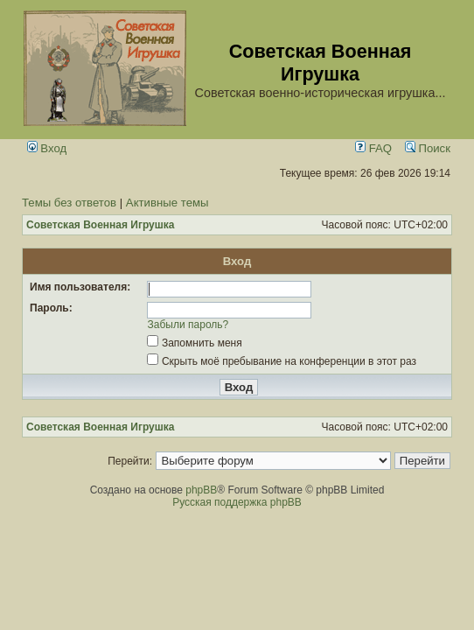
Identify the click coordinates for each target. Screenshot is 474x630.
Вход (47, 148)
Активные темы (167, 202)
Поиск (427, 148)
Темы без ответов (69, 202)
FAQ (373, 148)
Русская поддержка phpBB (237, 502)
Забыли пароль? (188, 324)
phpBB (201, 490)
